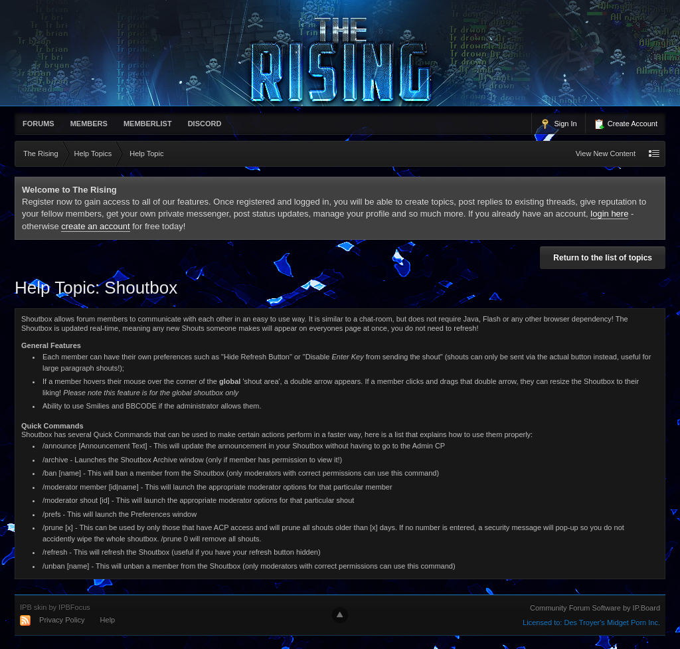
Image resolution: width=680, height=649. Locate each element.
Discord (205, 124)
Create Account (625, 124)
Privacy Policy (61, 620)
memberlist (148, 124)
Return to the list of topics (602, 257)
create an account (95, 226)
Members (89, 124)
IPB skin (33, 607)
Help (108, 620)
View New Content (606, 153)
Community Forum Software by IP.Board (595, 608)
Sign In (558, 124)
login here (609, 214)
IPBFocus (74, 607)
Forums (38, 124)
